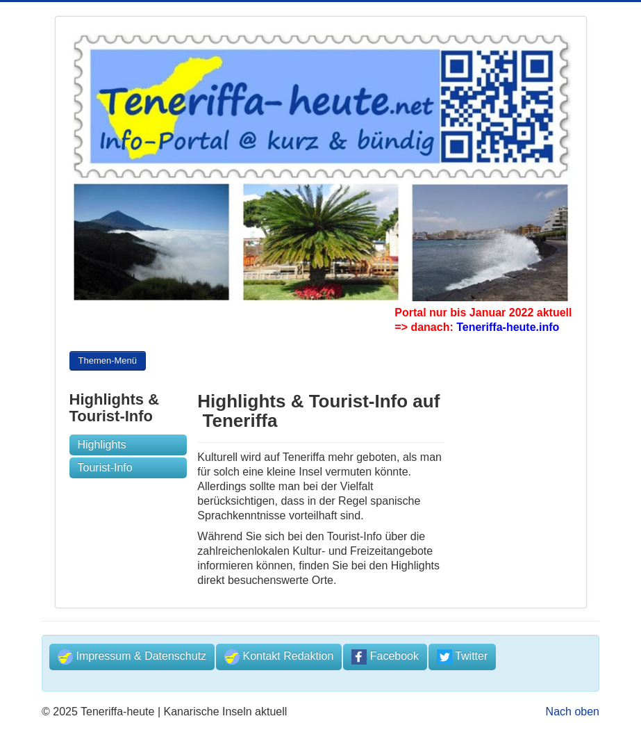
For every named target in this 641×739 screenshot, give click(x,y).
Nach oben (572, 711)
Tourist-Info (105, 467)
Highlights (102, 444)
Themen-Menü (108, 363)
